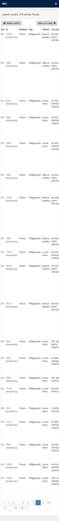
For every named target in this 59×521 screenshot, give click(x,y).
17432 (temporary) (11, 479)
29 (22, 507)
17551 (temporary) (11, 254)
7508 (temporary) (11, 379)
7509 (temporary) (11, 359)
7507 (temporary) (11, 343)
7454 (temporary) (11, 64)
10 (48, 502)
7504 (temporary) (11, 119)
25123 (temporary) (11, 267)
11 (4, 507)
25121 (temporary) (11, 305)
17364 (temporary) (11, 36)
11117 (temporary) (11, 423)
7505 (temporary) (11, 145)
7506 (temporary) (11, 446)
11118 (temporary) (11, 390)
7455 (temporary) (11, 176)
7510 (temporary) (11, 410)
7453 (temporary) (11, 240)
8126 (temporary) (11, 102)
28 (16, 507)
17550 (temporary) (11, 466)
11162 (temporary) (11, 199)
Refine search (12, 23)
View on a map (46, 23)
